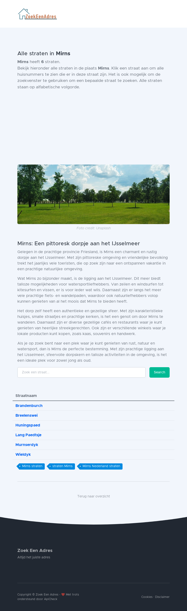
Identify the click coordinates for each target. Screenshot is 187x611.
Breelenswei (26, 415)
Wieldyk (23, 454)
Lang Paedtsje (28, 435)
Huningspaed (27, 425)
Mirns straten (32, 466)
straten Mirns (62, 466)
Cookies (147, 597)
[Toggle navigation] (168, 14)
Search (159, 372)
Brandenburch (29, 406)
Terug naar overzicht (93, 496)
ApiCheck (50, 599)
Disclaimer (162, 597)
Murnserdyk (26, 445)
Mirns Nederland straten (101, 466)
